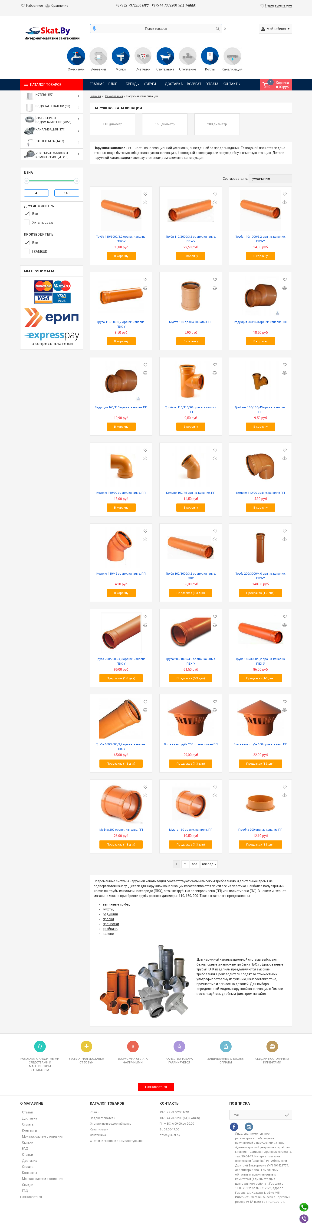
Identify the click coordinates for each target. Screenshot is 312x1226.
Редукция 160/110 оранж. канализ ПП (121, 407)
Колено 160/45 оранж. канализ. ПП (190, 492)
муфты (108, 909)
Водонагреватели (102, 1118)
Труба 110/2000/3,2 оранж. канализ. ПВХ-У (191, 239)
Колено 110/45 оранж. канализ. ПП (121, 573)
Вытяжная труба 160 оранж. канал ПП (260, 744)
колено (108, 934)
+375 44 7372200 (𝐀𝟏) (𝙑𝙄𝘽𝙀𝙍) (173, 5)
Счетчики (143, 69)
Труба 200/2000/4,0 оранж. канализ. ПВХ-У (121, 661)
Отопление (187, 69)
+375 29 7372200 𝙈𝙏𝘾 (132, 5)
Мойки (121, 69)
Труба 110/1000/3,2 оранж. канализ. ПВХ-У (261, 239)
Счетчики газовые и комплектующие (116, 1141)
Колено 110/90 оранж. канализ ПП (260, 492)
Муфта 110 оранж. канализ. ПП (191, 322)
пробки (108, 919)
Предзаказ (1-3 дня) (191, 593)
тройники (110, 929)
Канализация (232, 69)
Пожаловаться (156, 1087)
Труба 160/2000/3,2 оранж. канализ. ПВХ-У (121, 747)
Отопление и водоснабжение (110, 1123)
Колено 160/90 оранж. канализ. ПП (121, 492)
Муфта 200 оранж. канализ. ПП (121, 829)
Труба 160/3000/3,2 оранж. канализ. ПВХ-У (261, 661)
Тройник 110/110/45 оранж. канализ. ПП (260, 410)
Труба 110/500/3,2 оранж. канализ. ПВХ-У (121, 324)
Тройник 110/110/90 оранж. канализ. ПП (191, 410)
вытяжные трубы (116, 904)
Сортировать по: (235, 178)
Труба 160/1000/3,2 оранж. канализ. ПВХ (191, 576)
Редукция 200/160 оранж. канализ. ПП (260, 322)
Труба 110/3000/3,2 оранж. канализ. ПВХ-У (121, 239)
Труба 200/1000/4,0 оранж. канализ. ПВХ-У (191, 661)
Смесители (76, 69)
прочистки (111, 924)
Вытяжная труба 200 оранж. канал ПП (191, 744)
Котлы (210, 69)
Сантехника (165, 69)
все (194, 864)
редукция (110, 914)
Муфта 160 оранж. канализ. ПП (191, 829)
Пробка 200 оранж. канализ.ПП (260, 829)
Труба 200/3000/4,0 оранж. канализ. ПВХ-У (261, 576)
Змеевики (98, 69)
